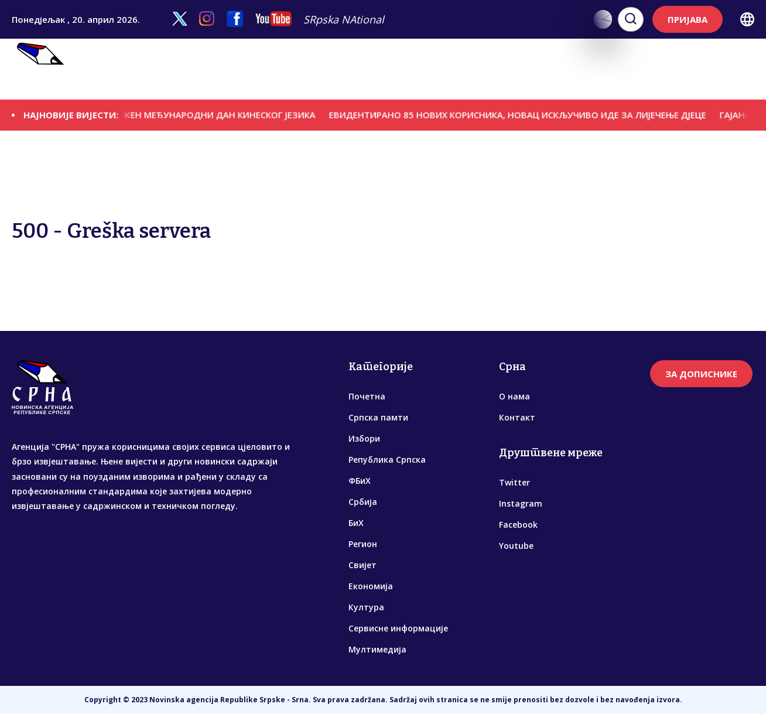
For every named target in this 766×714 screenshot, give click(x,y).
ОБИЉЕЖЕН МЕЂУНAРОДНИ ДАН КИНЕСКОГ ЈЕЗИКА (209, 115)
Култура (555, 69)
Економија (506, 69)
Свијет (461, 69)
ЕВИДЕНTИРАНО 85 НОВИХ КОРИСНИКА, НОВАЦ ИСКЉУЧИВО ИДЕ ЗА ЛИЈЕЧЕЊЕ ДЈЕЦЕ (523, 115)
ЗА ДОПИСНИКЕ (701, 374)
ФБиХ (326, 69)
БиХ (391, 69)
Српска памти (147, 69)
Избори (203, 69)
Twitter (514, 482)
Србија (360, 69)
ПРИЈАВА (687, 19)
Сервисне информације (633, 69)
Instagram (520, 503)
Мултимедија (724, 69)
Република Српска (267, 69)
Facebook (518, 524)
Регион (423, 69)
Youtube (516, 545)
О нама (514, 396)
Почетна (366, 396)
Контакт (517, 417)
